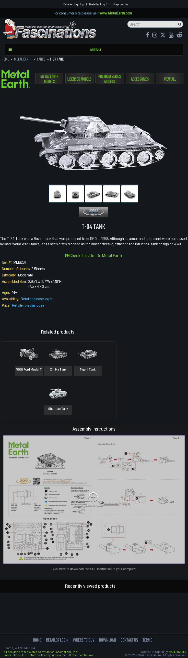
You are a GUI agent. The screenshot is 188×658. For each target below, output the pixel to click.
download (107, 640)
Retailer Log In (98, 4)
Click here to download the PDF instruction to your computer (94, 569)
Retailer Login (57, 640)
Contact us (130, 640)
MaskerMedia (177, 652)
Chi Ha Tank (58, 370)
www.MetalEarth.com (115, 13)
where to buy (84, 640)
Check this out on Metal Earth (93, 256)
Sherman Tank (58, 409)
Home (37, 640)
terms (148, 640)
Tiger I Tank (88, 370)
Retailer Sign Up (73, 4)
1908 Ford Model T (29, 370)
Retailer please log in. (37, 299)
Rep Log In (120, 4)
